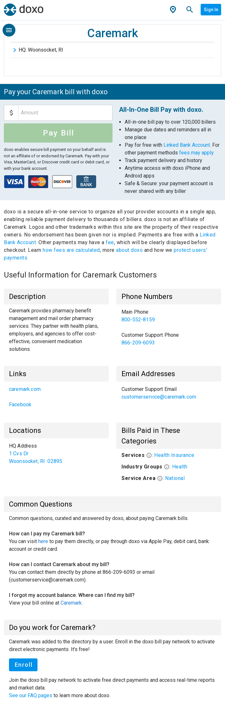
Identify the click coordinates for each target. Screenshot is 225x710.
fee (110, 242)
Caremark (71, 603)
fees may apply (196, 153)
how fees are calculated (71, 250)
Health (180, 467)
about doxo (129, 250)
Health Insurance (174, 455)
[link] (168, 315)
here (43, 541)
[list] (168, 327)
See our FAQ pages (31, 695)
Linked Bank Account (186, 145)
